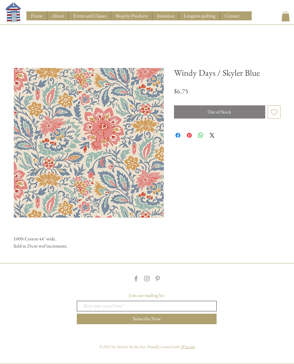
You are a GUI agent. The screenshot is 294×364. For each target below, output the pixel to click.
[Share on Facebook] (178, 135)
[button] (131, 15)
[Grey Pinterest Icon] (157, 278)
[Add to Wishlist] (274, 112)
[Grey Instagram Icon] (147, 278)
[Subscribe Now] (147, 319)
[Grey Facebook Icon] (136, 278)
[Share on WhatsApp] (200, 135)
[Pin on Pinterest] (189, 135)
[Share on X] (212, 135)
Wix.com (188, 346)
